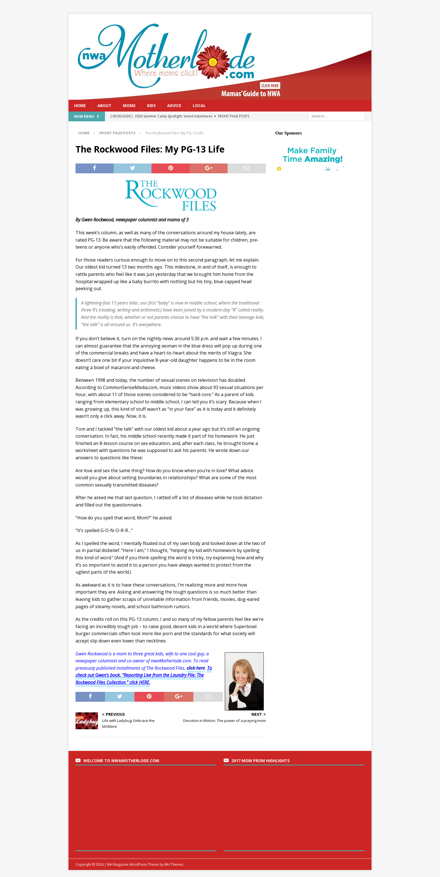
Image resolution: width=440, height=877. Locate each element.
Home (80, 105)
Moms (129, 105)
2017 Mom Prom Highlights (261, 760)
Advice (174, 105)
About (104, 105)
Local (199, 105)
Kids (151, 105)
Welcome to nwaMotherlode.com (121, 760)
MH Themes (173, 864)
